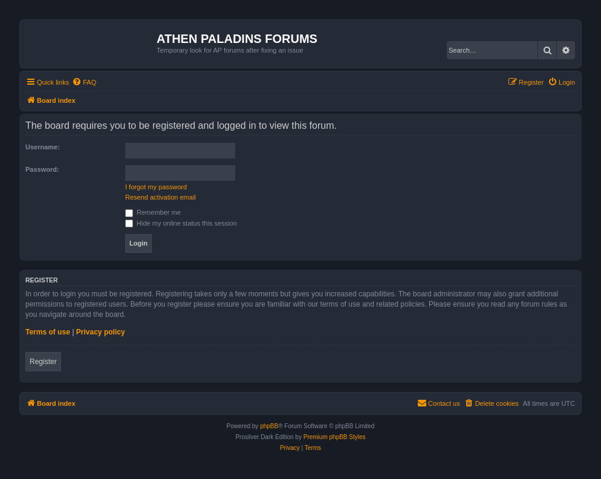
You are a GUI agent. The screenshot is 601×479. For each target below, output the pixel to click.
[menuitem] (84, 82)
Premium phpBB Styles (335, 437)
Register (43, 361)
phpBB (269, 426)
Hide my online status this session (181, 223)
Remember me (153, 212)
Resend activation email (160, 197)
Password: (42, 169)
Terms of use (47, 332)
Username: (42, 147)
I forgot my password (156, 187)
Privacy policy (100, 332)
